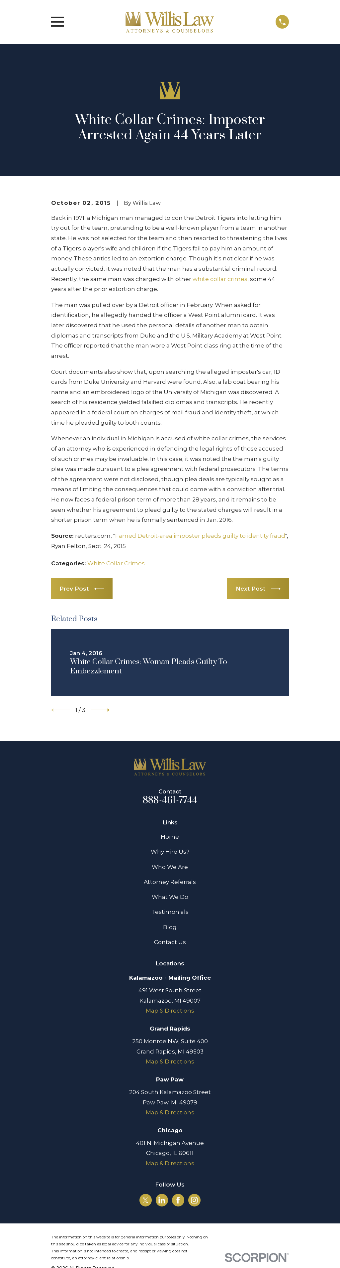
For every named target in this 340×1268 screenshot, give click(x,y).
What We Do (170, 897)
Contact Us (170, 942)
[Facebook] (178, 1200)
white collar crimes (220, 279)
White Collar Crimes (116, 563)
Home (170, 836)
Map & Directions (170, 1010)
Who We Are (170, 867)
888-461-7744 (170, 800)
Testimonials (170, 912)
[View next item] (100, 710)
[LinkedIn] (161, 1200)
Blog (170, 927)
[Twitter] (145, 1200)
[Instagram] (194, 1200)
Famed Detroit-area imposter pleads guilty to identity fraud (200, 535)
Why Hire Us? (170, 851)
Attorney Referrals (170, 882)
